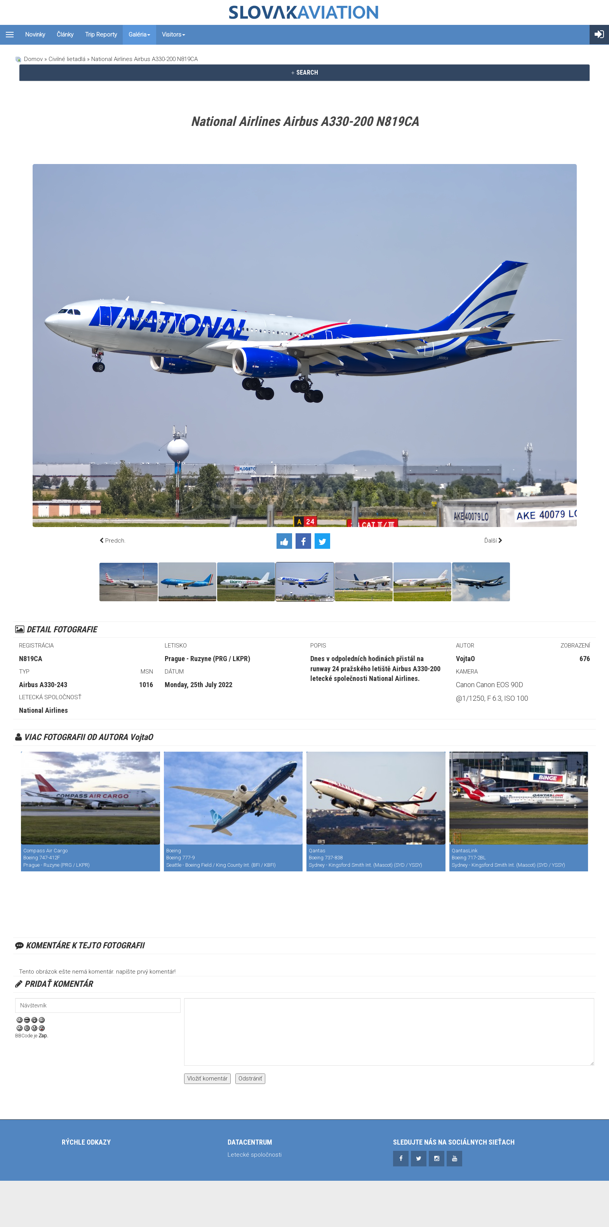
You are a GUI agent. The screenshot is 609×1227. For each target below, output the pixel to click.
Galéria (139, 34)
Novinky (35, 34)
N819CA (30, 659)
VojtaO (465, 659)
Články (65, 34)
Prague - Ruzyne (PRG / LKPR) (207, 659)
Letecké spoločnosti (255, 1154)
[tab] (304, 73)
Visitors (173, 34)
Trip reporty (101, 34)
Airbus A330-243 (43, 685)
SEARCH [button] (304, 72)
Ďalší (490, 540)
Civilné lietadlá (67, 59)
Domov (33, 59)
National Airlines (43, 710)
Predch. (115, 540)
